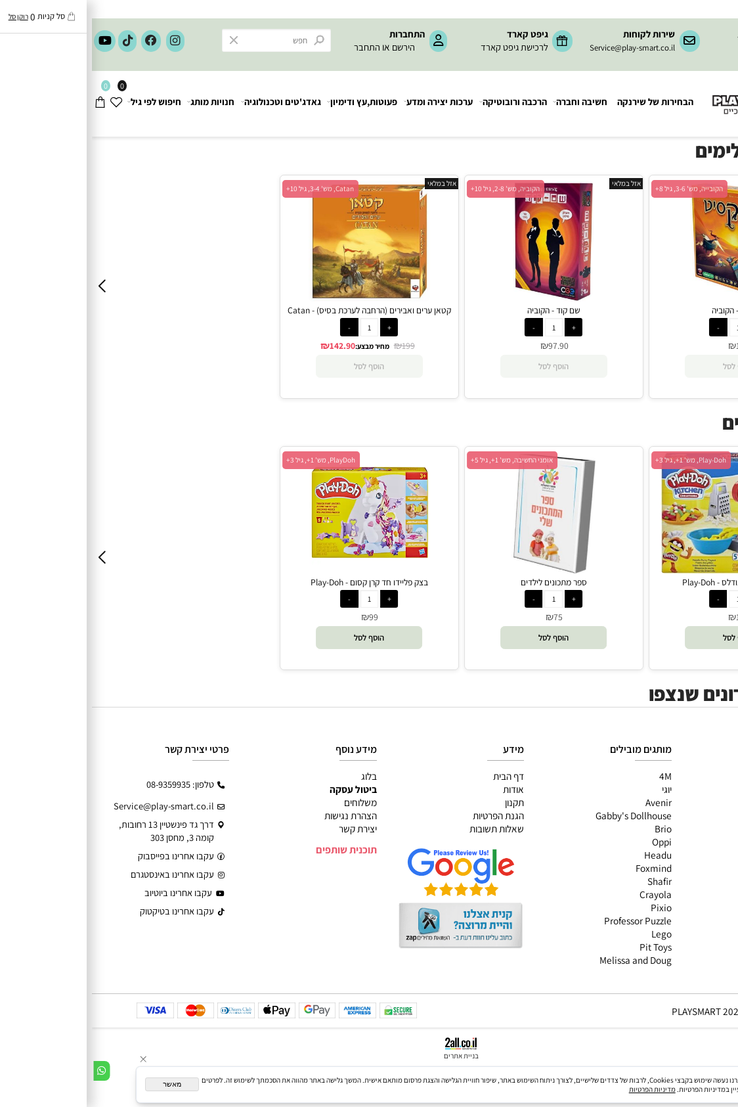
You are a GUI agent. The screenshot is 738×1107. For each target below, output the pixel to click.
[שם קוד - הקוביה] (462, 297)
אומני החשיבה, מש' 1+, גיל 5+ (420, 459)
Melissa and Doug (544, 959)
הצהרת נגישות (258, 815)
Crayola (564, 894)
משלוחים (268, 802)
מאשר (80, 1084)
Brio (571, 828)
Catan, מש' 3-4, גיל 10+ (228, 188)
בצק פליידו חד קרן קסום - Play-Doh (277, 582)
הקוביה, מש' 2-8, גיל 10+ (413, 188)
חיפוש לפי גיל (63, 104)
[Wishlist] (24, 104)
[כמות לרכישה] (277, 327)
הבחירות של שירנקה (563, 103)
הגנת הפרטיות (406, 815)
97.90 (466, 345)
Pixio (569, 907)
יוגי (575, 789)
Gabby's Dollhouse (542, 815)
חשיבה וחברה (488, 104)
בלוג (277, 775)
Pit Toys (564, 946)
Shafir (567, 881)
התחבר (275, 47)
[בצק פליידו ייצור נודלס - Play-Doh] (646, 569)
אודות (421, 789)
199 (316, 345)
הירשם (311, 47)
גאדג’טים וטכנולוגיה (691, 841)
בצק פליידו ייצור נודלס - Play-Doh (646, 582)
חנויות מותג (119, 104)
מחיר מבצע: (280, 346)
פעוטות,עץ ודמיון (697, 828)
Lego (569, 933)
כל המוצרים (706, 775)
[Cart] (8, 104)
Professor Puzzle (546, 920)
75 (466, 617)
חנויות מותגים (702, 854)
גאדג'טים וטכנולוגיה (189, 104)
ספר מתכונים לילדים (462, 582)
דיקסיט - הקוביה (646, 310)
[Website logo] (675, 95)
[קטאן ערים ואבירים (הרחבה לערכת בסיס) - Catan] (277, 297)
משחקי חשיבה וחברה (688, 789)
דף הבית (416, 775)
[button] (277, 637)
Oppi (570, 841)
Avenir (567, 802)
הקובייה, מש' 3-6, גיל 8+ (597, 188)
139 (650, 617)
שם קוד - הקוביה (461, 310)
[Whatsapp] (9, 1070)
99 (281, 617)
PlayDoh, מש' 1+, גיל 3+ (228, 459)
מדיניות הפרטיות (560, 1089)
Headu (566, 854)
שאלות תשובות (405, 828)
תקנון (422, 802)
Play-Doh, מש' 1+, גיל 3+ (598, 459)
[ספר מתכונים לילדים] (462, 569)
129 (650, 345)
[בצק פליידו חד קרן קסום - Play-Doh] (277, 569)
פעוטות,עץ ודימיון (270, 104)
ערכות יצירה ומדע (347, 104)
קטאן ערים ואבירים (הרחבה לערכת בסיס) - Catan (277, 310)
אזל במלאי (350, 183)
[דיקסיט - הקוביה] (646, 297)
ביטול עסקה (261, 789)
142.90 (250, 345)
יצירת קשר (266, 828)
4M (573, 775)
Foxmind (562, 867)
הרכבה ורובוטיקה (422, 104)
